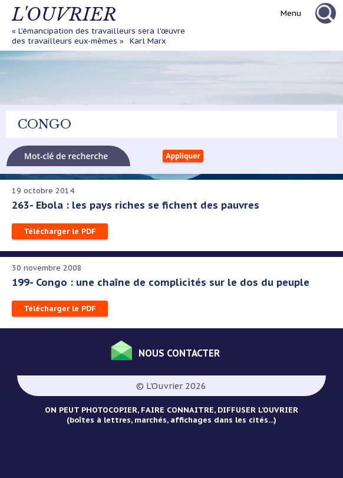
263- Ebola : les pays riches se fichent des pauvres (135, 205)
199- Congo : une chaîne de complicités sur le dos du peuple (160, 282)
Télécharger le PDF (60, 231)
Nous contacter (179, 353)
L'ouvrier (64, 14)
